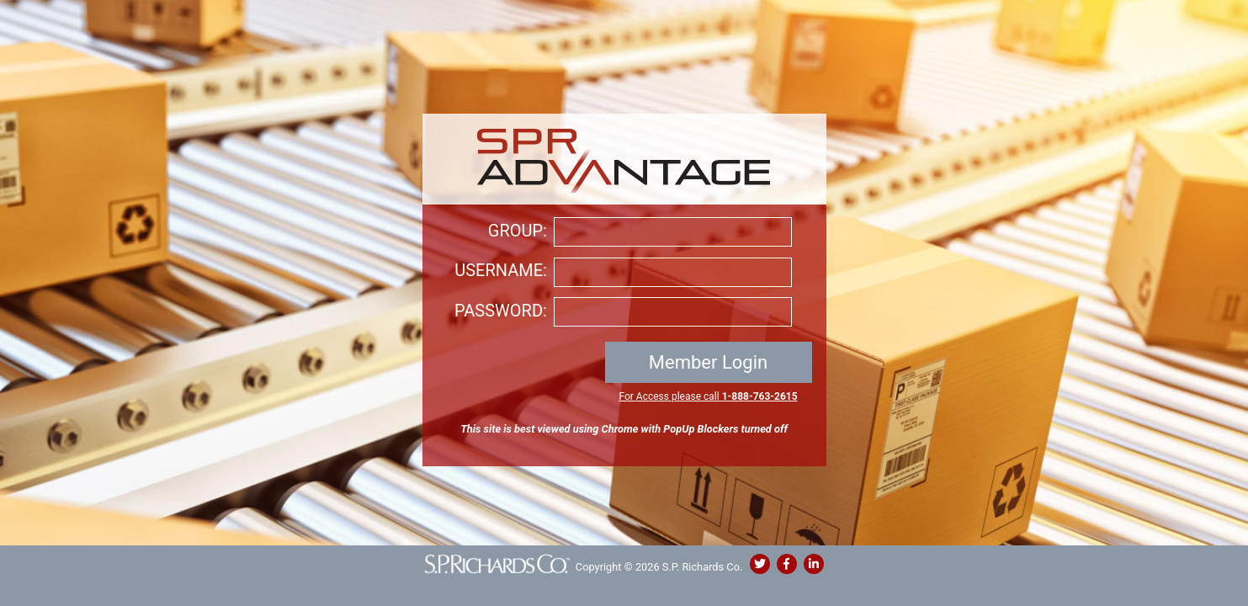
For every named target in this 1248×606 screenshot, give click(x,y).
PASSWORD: (500, 310)
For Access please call (708, 396)
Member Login (708, 362)
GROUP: (517, 231)
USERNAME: (500, 270)
